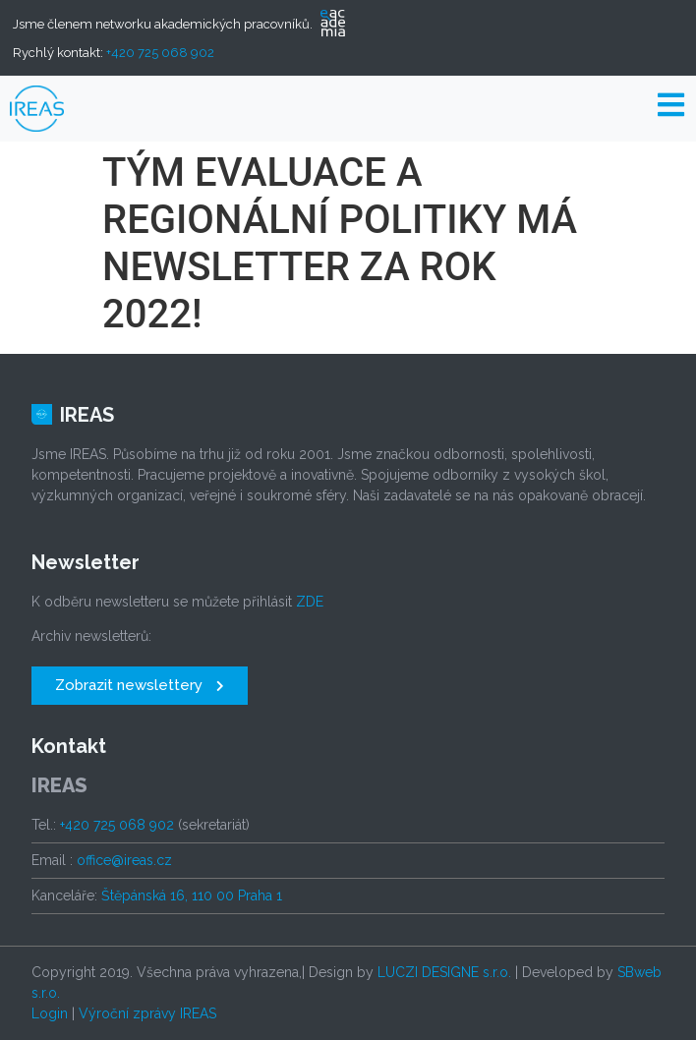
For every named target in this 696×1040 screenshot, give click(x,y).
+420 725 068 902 (160, 52)
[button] (139, 685)
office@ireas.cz (124, 860)
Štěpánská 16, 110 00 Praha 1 (191, 895)
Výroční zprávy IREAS (147, 1013)
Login (49, 1013)
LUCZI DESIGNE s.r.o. (444, 972)
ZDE (309, 601)
